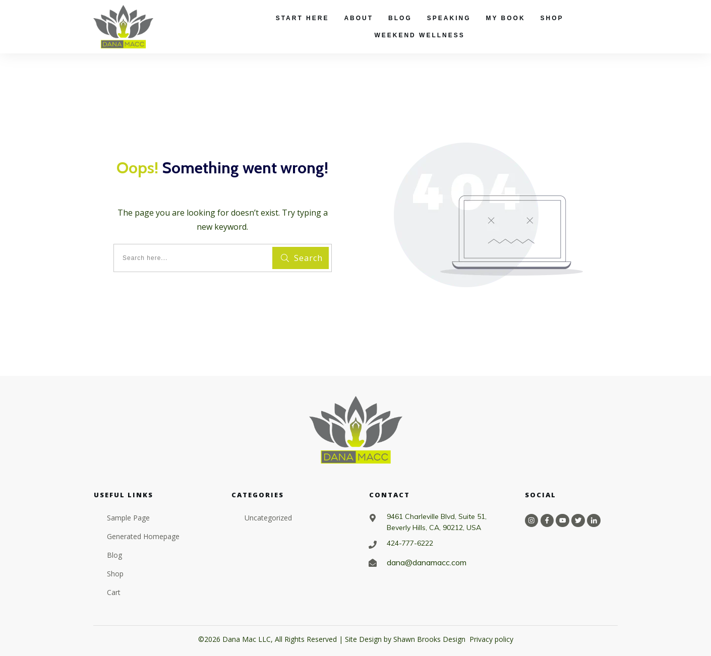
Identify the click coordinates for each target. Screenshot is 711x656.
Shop (115, 573)
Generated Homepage (143, 536)
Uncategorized (268, 517)
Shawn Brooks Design (429, 639)
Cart (114, 592)
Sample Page (128, 517)
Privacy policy (491, 639)
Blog (114, 555)
